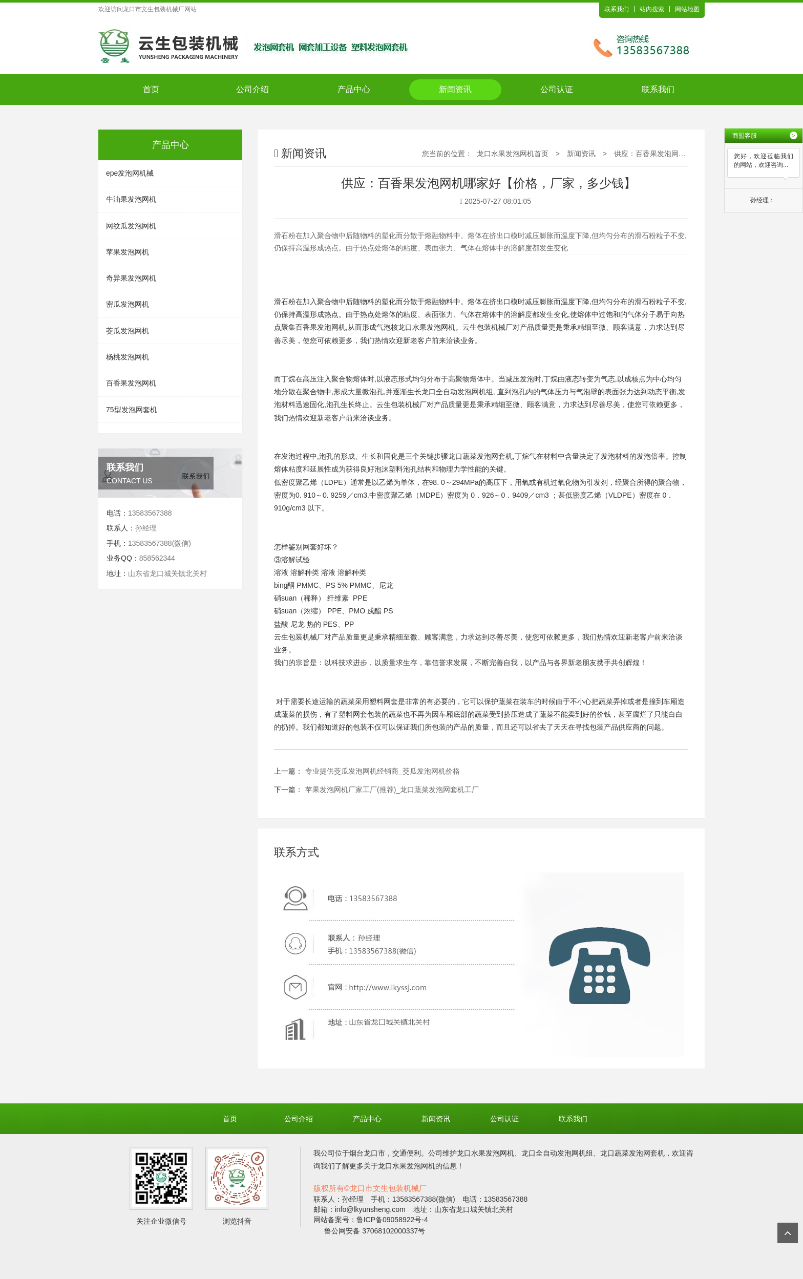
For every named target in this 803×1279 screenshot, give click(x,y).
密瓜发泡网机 (127, 304)
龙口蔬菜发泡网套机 (480, 456)
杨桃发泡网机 (127, 357)
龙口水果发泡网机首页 (512, 154)
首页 (151, 89)
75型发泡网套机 (131, 410)
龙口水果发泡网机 (426, 327)
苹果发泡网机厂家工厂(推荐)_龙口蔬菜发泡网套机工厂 (392, 789)
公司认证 (556, 89)
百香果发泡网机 (131, 383)
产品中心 (353, 89)
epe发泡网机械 (130, 173)
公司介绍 (252, 89)
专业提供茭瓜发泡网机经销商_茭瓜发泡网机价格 (382, 771)
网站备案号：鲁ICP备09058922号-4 (370, 1220)
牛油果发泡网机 (131, 199)
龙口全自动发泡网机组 (457, 392)
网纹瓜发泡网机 (131, 226)
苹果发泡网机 (127, 252)
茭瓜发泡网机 (127, 331)
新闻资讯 (455, 89)
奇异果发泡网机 (131, 278)
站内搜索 (652, 9)
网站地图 (687, 9)
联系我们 (616, 9)
